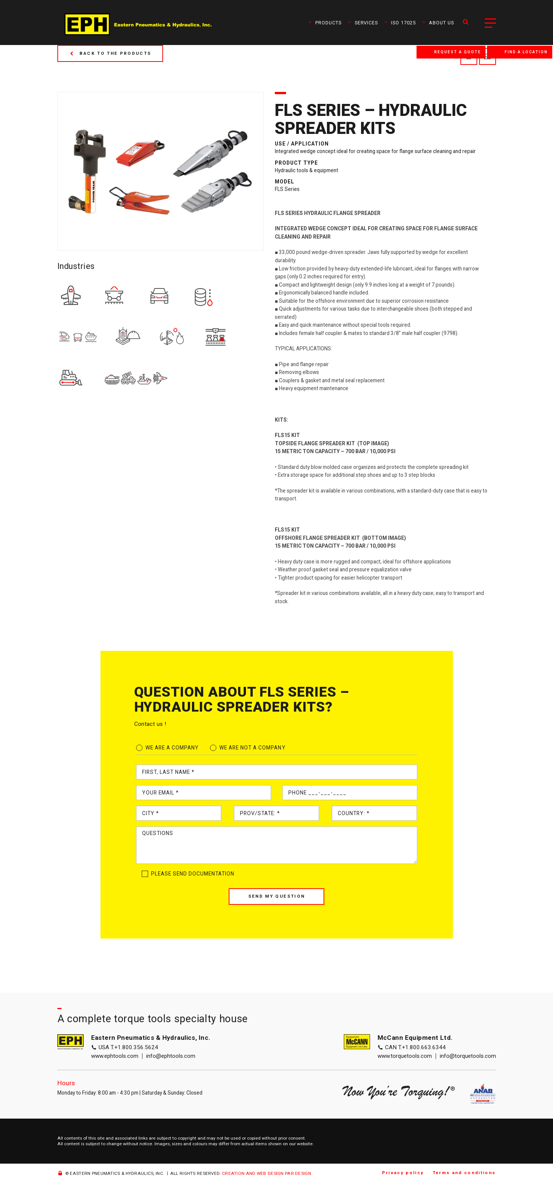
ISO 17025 (400, 23)
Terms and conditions (464, 1172)
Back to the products (110, 53)
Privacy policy (403, 1172)
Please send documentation (193, 874)
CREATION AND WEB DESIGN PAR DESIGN (266, 1173)
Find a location (526, 52)
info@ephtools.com (170, 1056)
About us (437, 23)
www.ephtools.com (114, 1056)
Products (325, 23)
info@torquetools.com (468, 1056)
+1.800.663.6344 (424, 1047)
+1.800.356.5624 (136, 1047)
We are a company (172, 748)
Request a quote (457, 52)
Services (362, 23)
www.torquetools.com (405, 1056)
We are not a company (252, 748)
